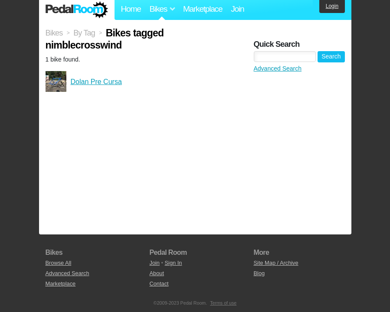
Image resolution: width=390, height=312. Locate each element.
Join (237, 8)
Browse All (59, 263)
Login (332, 6)
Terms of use (223, 303)
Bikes (54, 33)
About (157, 273)
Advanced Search (278, 68)
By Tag (84, 33)
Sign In (173, 263)
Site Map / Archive (276, 263)
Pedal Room (77, 10)
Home (131, 8)
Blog (259, 273)
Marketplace (202, 8)
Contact (159, 283)
